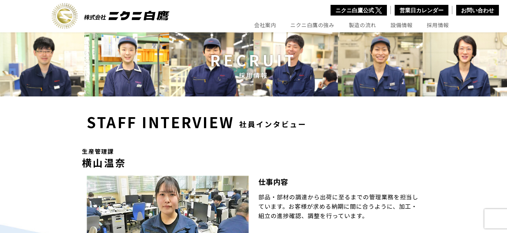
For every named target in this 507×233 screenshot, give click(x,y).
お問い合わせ (477, 10)
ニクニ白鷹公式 (358, 10)
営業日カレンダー (422, 10)
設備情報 (401, 25)
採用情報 (438, 25)
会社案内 (265, 25)
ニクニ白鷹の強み (312, 25)
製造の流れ (362, 25)
